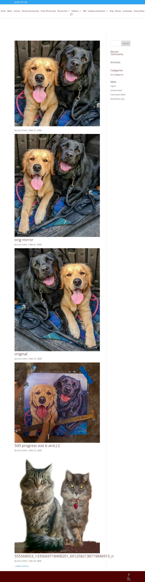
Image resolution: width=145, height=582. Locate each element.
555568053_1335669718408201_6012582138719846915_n (64, 556)
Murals (118, 11)
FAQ (84, 11)
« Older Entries (21, 566)
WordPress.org (117, 99)
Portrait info (62, 11)
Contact (17, 11)
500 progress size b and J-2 (37, 445)
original (21, 353)
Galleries (75, 11)
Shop (112, 11)
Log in (113, 86)
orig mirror (24, 239)
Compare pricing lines (96, 11)
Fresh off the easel (48, 11)
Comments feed (117, 94)
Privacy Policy (139, 11)
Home (3, 11)
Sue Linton (22, 130)
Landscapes (127, 11)
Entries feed (116, 90)
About (9, 11)
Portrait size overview (30, 11)
